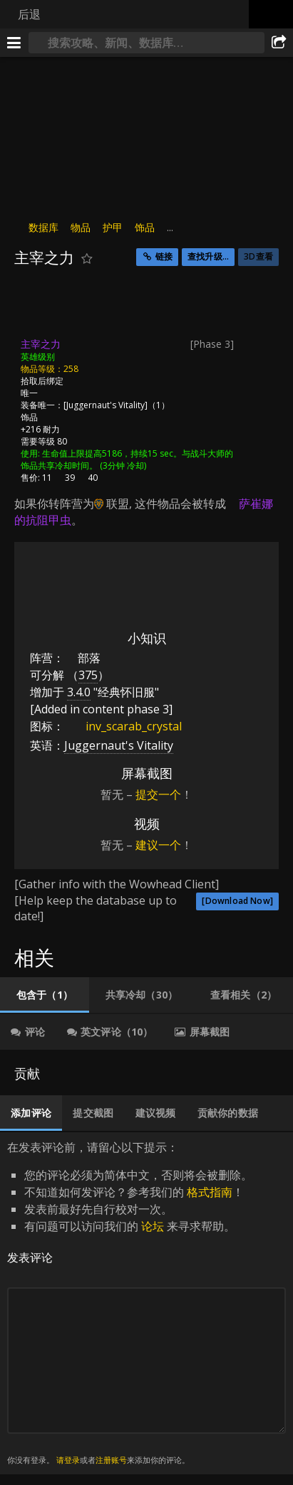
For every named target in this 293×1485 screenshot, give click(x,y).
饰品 (145, 227)
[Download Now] (237, 901)
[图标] (38, 306)
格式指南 (209, 1192)
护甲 (113, 227)
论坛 (152, 1226)
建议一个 (158, 845)
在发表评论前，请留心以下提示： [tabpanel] (146, 1303)
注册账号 (111, 1459)
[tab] (44, 995)
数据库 (43, 227)
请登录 (68, 1459)
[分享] (278, 42)
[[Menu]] (14, 42)
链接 (164, 256)
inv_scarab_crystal (123, 726)
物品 (81, 227)
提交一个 (158, 794)
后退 (29, 14)
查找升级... (208, 256)
